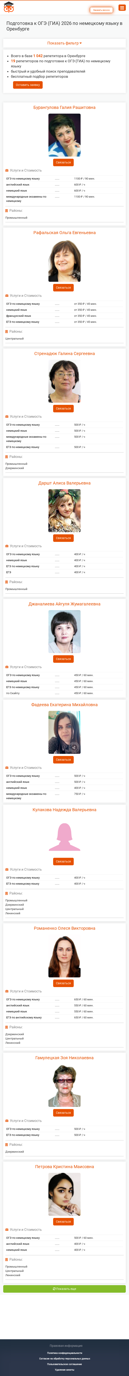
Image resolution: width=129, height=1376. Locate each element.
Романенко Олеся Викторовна (64, 928)
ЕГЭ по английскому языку (24, 1017)
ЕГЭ (8, 572)
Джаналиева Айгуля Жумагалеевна (64, 603)
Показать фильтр (64, 43)
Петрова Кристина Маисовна (64, 1166)
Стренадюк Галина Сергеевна (64, 353)
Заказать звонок (101, 10)
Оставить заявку (28, 85)
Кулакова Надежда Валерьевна (64, 809)
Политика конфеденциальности (64, 1353)
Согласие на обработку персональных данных (64, 1358)
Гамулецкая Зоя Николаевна (64, 1057)
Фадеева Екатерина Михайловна (64, 704)
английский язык (17, 184)
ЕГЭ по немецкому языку (22, 321)
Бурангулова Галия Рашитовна (64, 107)
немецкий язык (16, 190)
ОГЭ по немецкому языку (23, 178)
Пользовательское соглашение (64, 1364)
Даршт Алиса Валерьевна (64, 483)
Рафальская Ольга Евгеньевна (64, 232)
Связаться (63, 162)
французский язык (18, 315)
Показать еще (64, 1289)
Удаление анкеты (64, 1369)
